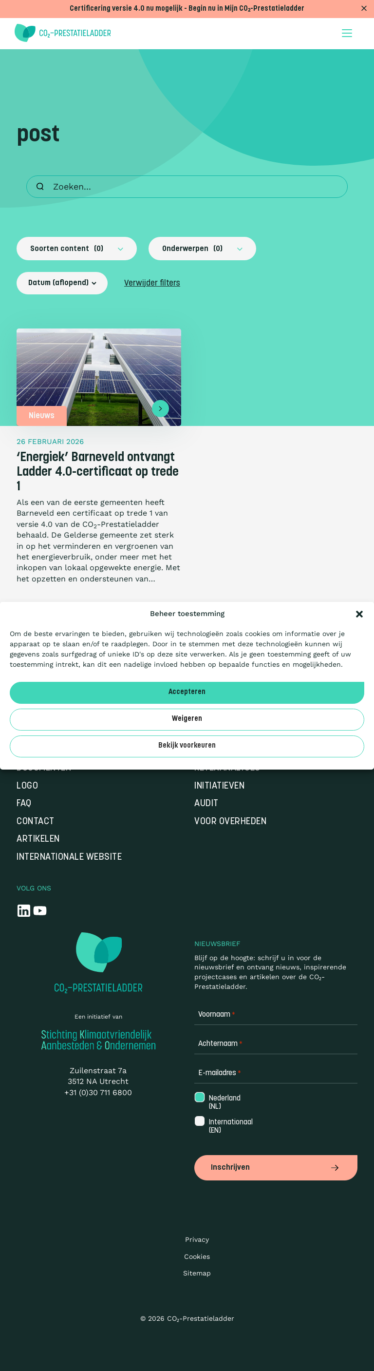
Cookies (197, 1256)
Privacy (197, 1239)
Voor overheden (230, 822)
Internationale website (69, 857)
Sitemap (197, 1273)
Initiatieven (219, 786)
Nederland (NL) (224, 1103)
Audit (206, 804)
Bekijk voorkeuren (187, 746)
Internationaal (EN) (230, 1127)
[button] (359, 614)
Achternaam (220, 1044)
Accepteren (187, 692)
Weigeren (187, 719)
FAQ (24, 804)
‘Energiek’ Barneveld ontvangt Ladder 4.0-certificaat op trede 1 (98, 472)
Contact (36, 822)
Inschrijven (276, 1168)
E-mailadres (219, 1073)
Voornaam (216, 1015)
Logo (27, 786)
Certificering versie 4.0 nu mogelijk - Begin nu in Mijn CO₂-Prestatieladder (187, 9)
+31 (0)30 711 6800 (98, 1092)
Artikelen (38, 839)
